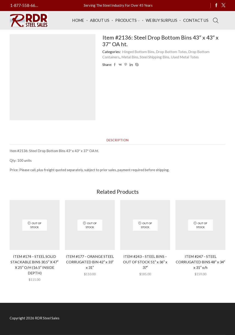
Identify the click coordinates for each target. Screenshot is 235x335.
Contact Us (195, 20)
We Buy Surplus (161, 20)
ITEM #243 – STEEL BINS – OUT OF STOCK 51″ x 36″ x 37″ (145, 262)
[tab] (117, 140)
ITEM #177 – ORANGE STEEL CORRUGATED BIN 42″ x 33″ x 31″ (90, 262)
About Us (99, 20)
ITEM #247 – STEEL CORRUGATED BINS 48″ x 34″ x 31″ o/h (200, 262)
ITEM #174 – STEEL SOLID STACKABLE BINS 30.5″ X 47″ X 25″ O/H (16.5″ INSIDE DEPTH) (34, 264)
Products (127, 20)
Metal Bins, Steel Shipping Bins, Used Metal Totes (160, 57)
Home (78, 20)
